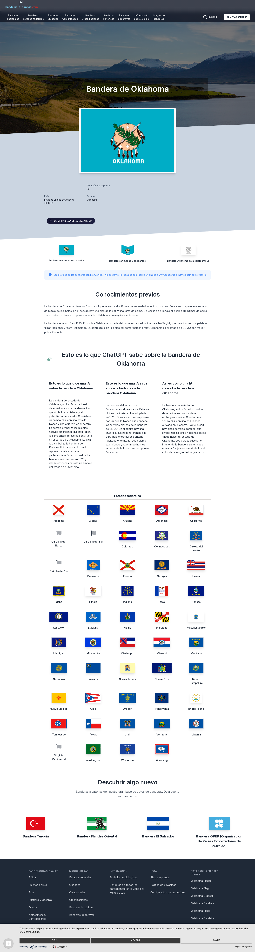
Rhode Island (196, 708)
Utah (127, 734)
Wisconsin (127, 760)
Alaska (93, 520)
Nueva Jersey (127, 679)
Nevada (93, 679)
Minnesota (93, 653)
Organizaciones (78, 899)
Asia (31, 892)
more (217, 940)
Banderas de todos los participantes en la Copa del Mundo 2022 (127, 888)
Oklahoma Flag (200, 888)
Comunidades (77, 892)
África (32, 877)
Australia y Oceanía (40, 899)
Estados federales (80, 877)
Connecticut (162, 546)
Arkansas (162, 520)
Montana (196, 653)
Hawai (196, 576)
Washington (93, 760)
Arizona (127, 520)
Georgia (162, 576)
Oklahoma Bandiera (202, 903)
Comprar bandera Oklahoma (70, 220)
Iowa (162, 601)
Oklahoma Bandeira (202, 918)
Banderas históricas (108, 17)
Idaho (58, 601)
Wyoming (162, 760)
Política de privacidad (163, 885)
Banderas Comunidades (70, 17)
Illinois (93, 601)
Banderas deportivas (124, 17)
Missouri (162, 653)
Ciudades (74, 885)
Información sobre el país (141, 17)
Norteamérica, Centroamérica (37, 916)
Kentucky (59, 627)
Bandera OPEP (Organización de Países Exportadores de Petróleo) (219, 841)
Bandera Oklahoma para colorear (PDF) (188, 260)
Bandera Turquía (36, 836)
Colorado (127, 546)
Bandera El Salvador (158, 836)
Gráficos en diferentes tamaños (66, 260)
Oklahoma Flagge (201, 880)
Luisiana (93, 627)
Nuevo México (59, 708)
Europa (33, 907)
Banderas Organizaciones (90, 17)
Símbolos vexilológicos (123, 877)
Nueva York (162, 679)
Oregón (127, 708)
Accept (135, 940)
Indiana (127, 601)
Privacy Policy (247, 947)
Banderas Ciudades (53, 17)
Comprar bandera (237, 17)
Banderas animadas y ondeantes (127, 260)
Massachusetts (196, 627)
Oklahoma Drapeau (202, 895)
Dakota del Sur (59, 571)
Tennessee (59, 734)
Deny (54, 940)
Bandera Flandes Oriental (97, 836)
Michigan (58, 653)
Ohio (93, 708)
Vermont (161, 734)
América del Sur (38, 885)
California (196, 520)
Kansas (196, 601)
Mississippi (127, 653)
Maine (127, 627)
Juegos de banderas (159, 17)
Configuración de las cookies (167, 892)
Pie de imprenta (159, 877)
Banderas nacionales (13, 17)
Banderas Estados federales (33, 17)
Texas (93, 734)
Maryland (162, 627)
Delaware (93, 576)
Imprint (238, 947)
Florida (127, 576)
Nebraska (59, 679)
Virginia (196, 734)
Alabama (59, 520)
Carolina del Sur (93, 541)
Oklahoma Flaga (200, 910)
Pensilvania (162, 708)
